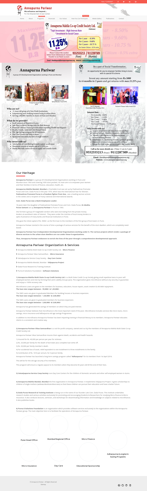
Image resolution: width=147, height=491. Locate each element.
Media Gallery (96, 19)
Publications (110, 19)
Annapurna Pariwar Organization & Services (47, 245)
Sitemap (43, 484)
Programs (40, 19)
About (31, 19)
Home (22, 19)
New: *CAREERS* (107, 2)
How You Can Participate (80, 19)
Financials (51, 19)
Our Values (63, 19)
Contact (121, 19)
